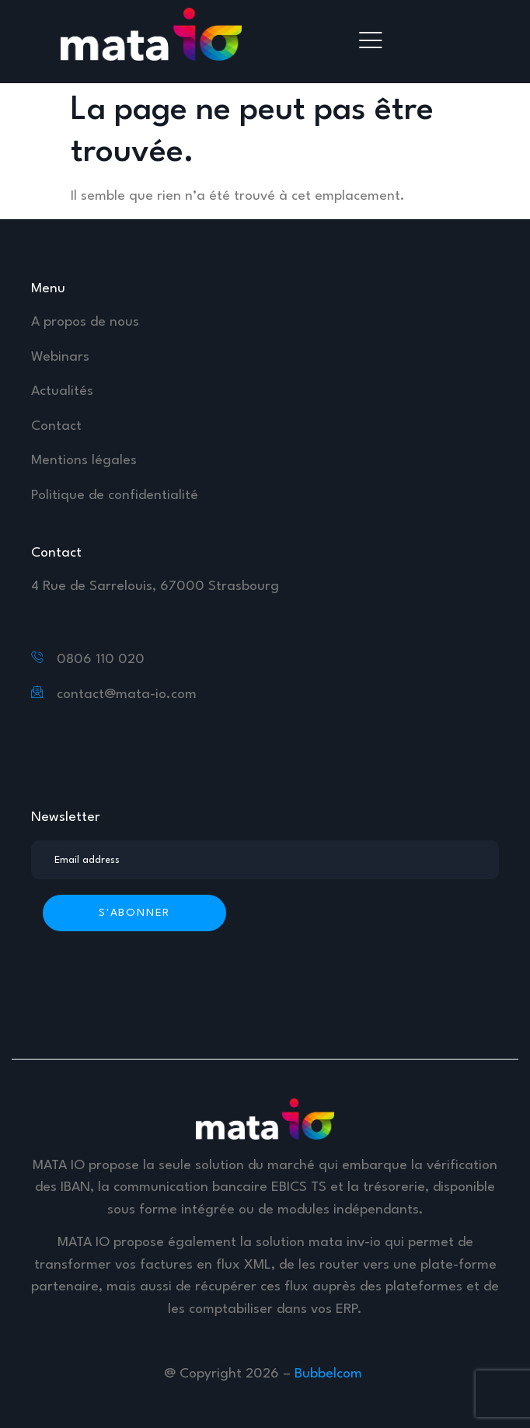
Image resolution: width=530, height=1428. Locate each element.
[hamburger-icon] (370, 42)
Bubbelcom (330, 1374)
